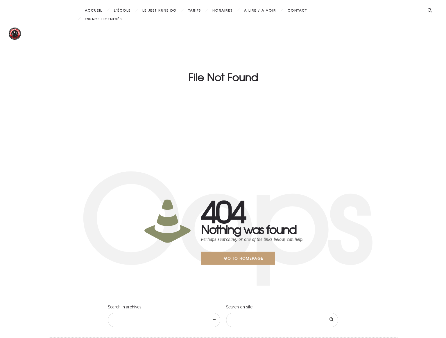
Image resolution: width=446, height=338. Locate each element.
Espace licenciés (103, 19)
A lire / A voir (260, 10)
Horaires (222, 10)
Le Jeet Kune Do (159, 10)
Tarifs (194, 10)
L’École (122, 10)
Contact (297, 10)
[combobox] (164, 320)
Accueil (93, 10)
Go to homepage (243, 258)
